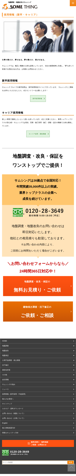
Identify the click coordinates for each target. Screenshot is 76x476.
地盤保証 (5, 357)
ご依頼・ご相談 (37, 314)
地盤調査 (5, 348)
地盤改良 (5, 353)
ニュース (5, 391)
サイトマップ (7, 406)
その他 (4, 377)
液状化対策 (6, 372)
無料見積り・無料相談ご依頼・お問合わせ (39, 445)
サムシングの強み (8, 386)
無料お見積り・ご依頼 (37, 288)
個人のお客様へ (8, 401)
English (4, 425)
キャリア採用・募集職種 (37, 135)
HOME (4, 343)
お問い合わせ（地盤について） (13, 415)
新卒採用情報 (37, 99)
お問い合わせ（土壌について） (13, 420)
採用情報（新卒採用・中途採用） (14, 396)
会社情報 (5, 382)
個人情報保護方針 (8, 430)
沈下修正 (5, 367)
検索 (70, 464)
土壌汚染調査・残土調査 (11, 362)
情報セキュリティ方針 (10, 435)
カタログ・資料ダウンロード (12, 410)
